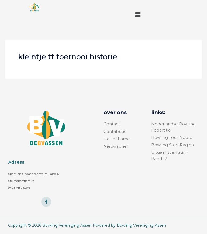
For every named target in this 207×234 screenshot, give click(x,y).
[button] (138, 14)
